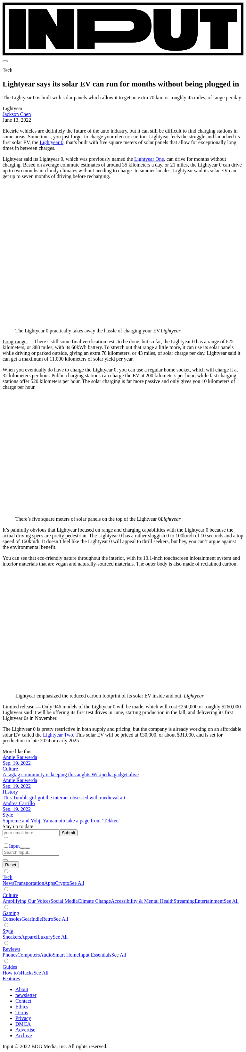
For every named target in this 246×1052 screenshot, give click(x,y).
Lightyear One (149, 159)
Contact (23, 1001)
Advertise (25, 1029)
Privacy (23, 1018)
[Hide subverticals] (11, 864)
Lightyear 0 (51, 142)
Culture (10, 895)
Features (11, 978)
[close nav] (27, 848)
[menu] (5, 61)
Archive (23, 1035)
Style (8, 931)
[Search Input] (31, 852)
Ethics (21, 1006)
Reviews (11, 949)
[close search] (5, 860)
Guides (10, 967)
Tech (7, 877)
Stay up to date (18, 826)
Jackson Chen (17, 114)
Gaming (11, 913)
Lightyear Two (58, 735)
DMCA (23, 1024)
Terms (21, 1012)
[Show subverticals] (6, 871)
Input (14, 846)
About (21, 989)
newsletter (26, 995)
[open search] (22, 848)
